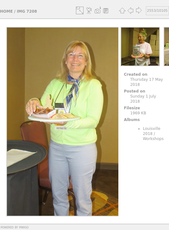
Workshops (153, 139)
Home (6, 11)
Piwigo (23, 227)
